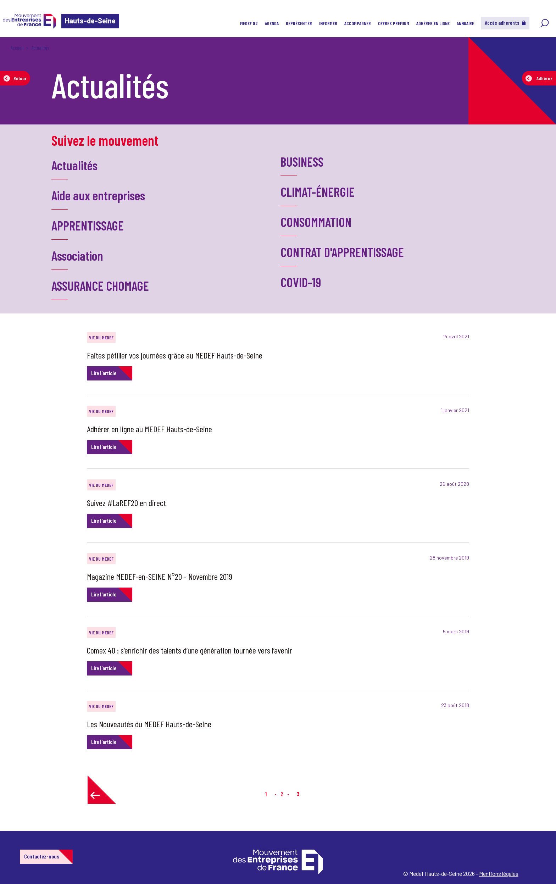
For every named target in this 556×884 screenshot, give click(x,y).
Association (77, 255)
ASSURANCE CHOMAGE (100, 285)
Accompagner (357, 23)
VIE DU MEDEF (101, 337)
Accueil (17, 48)
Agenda (272, 23)
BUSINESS (301, 161)
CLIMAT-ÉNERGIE (317, 191)
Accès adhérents (505, 23)
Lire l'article (103, 372)
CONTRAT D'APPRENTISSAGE (342, 252)
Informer (328, 23)
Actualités (74, 165)
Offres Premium (393, 23)
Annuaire (465, 23)
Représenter (299, 23)
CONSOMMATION (315, 221)
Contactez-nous (41, 856)
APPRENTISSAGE (87, 225)
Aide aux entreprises (98, 195)
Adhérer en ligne (433, 23)
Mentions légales (498, 873)
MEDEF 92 (249, 23)
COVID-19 (300, 282)
